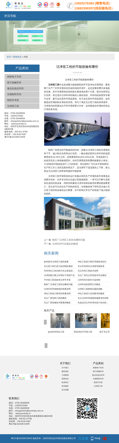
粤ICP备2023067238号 (14, 137)
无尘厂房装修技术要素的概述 (57, 302)
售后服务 (65, 386)
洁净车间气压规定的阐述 (65, 244)
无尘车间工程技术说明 (88, 271)
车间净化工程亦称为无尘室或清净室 (60, 271)
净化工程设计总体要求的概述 (91, 293)
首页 (9, 57)
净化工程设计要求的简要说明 (57, 293)
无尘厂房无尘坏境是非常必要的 (92, 275)
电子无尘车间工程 (108, 332)
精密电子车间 (14, 76)
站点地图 (65, 390)
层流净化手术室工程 (83, 332)
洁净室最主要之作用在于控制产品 (59, 275)
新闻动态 (17, 57)
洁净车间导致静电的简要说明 (57, 289)
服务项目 (65, 371)
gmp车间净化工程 (56, 332)
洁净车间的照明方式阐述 (89, 284)
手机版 (97, 438)
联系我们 (65, 382)
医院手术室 (13, 100)
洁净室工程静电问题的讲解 (90, 289)
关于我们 (65, 368)
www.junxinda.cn (18, 124)
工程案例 (65, 375)
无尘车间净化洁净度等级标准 (91, 266)
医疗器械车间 (14, 82)
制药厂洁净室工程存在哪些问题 (68, 240)
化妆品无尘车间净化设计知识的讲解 (94, 302)
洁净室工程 (13, 106)
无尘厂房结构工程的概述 (55, 298)
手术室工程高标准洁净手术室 (57, 280)
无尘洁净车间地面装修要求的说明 (93, 298)
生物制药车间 (14, 94)
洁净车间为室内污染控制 (89, 280)
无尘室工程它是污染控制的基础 (58, 266)
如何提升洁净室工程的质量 (56, 261)
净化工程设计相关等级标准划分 (92, 261)
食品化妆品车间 (15, 88)
